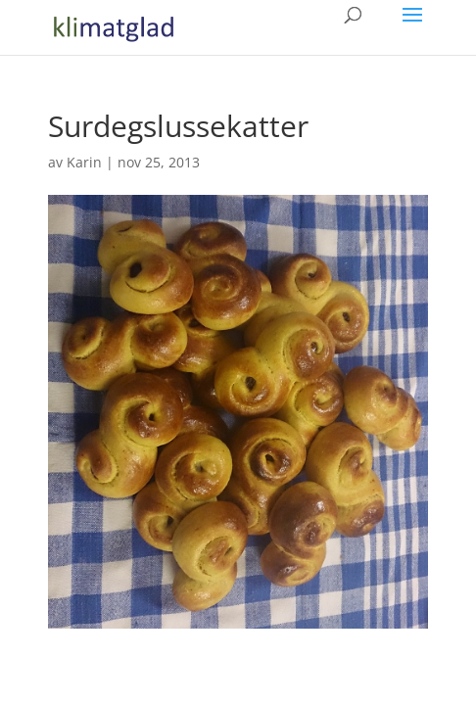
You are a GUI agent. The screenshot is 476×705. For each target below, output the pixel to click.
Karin (84, 162)
